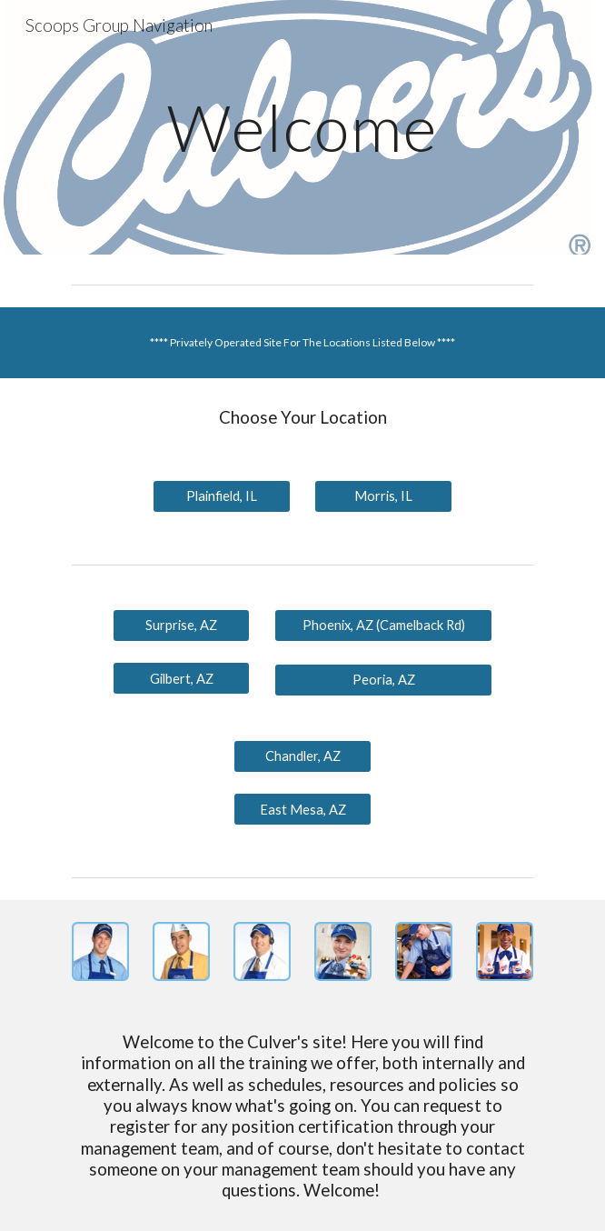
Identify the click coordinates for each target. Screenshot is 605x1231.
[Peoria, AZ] (383, 680)
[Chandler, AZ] (302, 756)
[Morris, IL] (383, 496)
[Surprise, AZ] (181, 625)
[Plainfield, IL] (221, 496)
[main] (302, 127)
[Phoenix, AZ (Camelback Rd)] (383, 625)
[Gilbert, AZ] (181, 678)
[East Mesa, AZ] (302, 809)
